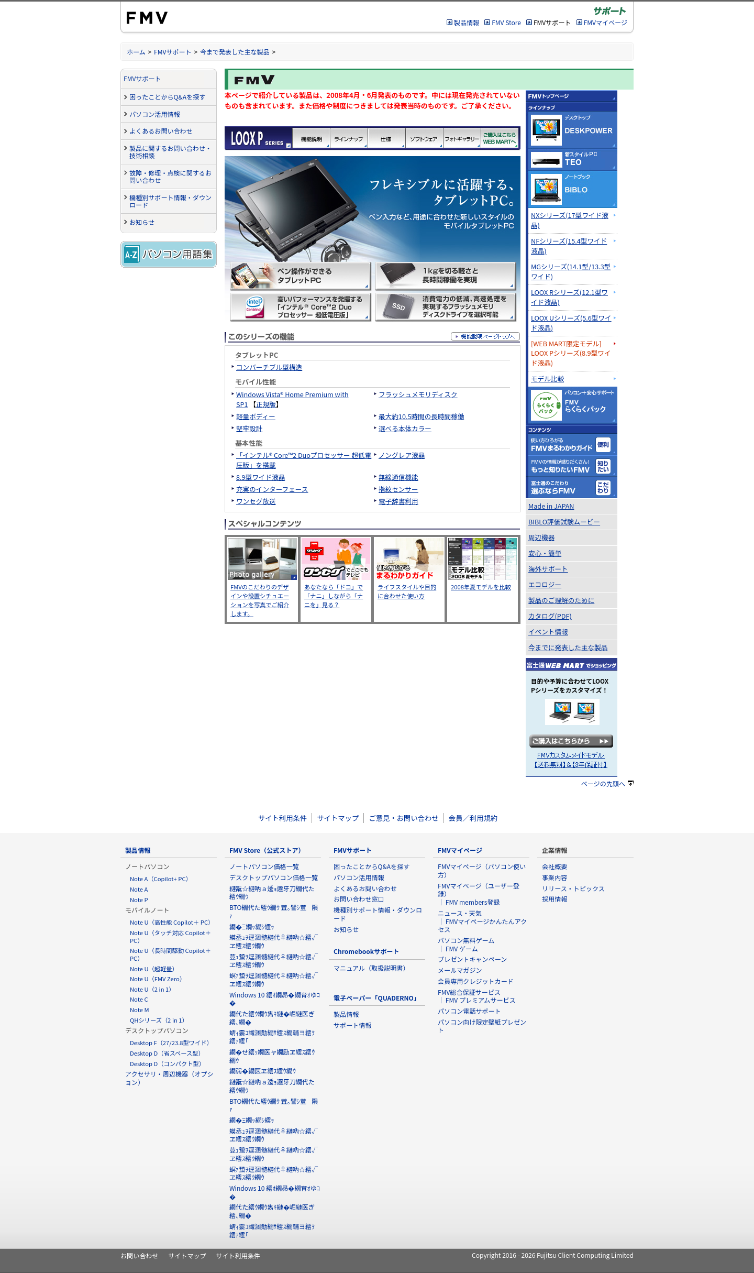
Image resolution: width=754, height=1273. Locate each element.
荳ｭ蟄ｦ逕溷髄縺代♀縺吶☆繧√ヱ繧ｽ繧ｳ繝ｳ (273, 960)
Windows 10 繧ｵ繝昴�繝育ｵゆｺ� (274, 998)
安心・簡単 (544, 553)
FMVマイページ (605, 22)
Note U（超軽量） (154, 968)
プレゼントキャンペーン (472, 958)
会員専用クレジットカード (476, 980)
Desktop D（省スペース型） (167, 1053)
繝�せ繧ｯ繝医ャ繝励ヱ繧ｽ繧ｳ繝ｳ (272, 1056)
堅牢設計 (249, 428)
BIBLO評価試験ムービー (564, 521)
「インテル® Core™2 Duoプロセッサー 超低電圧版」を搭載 (303, 460)
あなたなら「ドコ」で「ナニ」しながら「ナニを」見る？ (333, 596)
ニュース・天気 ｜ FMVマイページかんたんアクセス (482, 921)
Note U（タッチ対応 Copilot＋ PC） (170, 936)
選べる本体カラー (405, 428)
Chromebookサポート (366, 951)
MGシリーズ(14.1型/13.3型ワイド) (571, 271)
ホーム (136, 51)
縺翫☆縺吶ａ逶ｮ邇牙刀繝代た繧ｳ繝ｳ (272, 892)
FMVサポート (173, 51)
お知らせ (141, 221)
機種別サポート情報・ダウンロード (170, 201)
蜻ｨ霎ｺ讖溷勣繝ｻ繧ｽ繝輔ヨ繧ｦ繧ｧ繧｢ (272, 1036)
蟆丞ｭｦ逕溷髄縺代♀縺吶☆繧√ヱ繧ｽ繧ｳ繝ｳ (273, 941)
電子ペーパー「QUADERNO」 (377, 997)
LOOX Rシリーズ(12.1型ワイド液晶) (569, 297)
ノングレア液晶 (402, 455)
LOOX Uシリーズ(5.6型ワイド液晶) (571, 323)
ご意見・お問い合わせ (403, 818)
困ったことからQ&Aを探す (167, 96)
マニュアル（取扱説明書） (371, 967)
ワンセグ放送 (256, 501)
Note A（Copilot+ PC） (161, 878)
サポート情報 (352, 1024)
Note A (139, 889)
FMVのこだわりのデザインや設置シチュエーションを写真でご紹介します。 (259, 600)
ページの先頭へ (607, 783)
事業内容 (554, 877)
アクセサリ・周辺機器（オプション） (169, 1078)
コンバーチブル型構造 (269, 367)
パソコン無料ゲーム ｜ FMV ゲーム (466, 944)
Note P (139, 899)
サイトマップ (338, 818)
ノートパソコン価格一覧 (264, 866)
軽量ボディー (255, 416)
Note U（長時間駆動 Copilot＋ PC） (170, 954)
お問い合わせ (139, 1255)
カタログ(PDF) (550, 616)
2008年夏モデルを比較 (481, 587)
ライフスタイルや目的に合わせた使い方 (407, 591)
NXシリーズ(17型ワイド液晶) (569, 220)
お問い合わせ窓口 (359, 898)
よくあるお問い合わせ (161, 130)
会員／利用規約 (473, 818)
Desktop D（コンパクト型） (167, 1063)
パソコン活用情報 (154, 113)
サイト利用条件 (282, 818)
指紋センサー (398, 489)
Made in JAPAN (551, 506)
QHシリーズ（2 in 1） (159, 1020)
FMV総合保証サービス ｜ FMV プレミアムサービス (477, 996)
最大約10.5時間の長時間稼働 (421, 416)
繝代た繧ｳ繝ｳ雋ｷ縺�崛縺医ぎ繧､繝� (272, 1017)
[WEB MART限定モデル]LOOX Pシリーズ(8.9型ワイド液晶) (571, 353)
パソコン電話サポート (469, 1010)
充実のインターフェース (272, 489)
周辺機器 (541, 537)
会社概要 (554, 866)
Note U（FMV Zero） (157, 978)
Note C (139, 999)
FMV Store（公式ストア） (267, 850)
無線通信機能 (398, 477)
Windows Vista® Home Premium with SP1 (292, 399)
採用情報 (554, 898)
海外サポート (548, 569)
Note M (139, 1009)
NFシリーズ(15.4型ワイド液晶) (569, 246)
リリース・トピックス (573, 888)
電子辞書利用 (398, 501)
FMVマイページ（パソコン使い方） (482, 870)
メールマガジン (460, 969)
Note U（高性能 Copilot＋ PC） (172, 922)
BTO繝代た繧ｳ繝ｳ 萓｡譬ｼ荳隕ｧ (273, 911)
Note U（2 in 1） (152, 989)
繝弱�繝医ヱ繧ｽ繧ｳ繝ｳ (262, 1070)
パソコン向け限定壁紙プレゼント (482, 1026)
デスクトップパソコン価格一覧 (273, 877)
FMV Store (506, 22)
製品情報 (466, 22)
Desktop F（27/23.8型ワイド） (171, 1042)
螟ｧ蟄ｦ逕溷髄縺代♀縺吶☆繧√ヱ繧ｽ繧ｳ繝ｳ (273, 979)
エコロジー (544, 584)
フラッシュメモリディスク (418, 394)
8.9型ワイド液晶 (260, 477)
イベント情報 (548, 631)
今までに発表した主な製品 (568, 647)
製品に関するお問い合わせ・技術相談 (170, 152)
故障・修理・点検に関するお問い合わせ (170, 176)
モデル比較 (547, 378)
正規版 (266, 404)
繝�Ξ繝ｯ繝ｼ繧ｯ (251, 926)
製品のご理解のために (561, 600)
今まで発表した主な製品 (235, 51)
